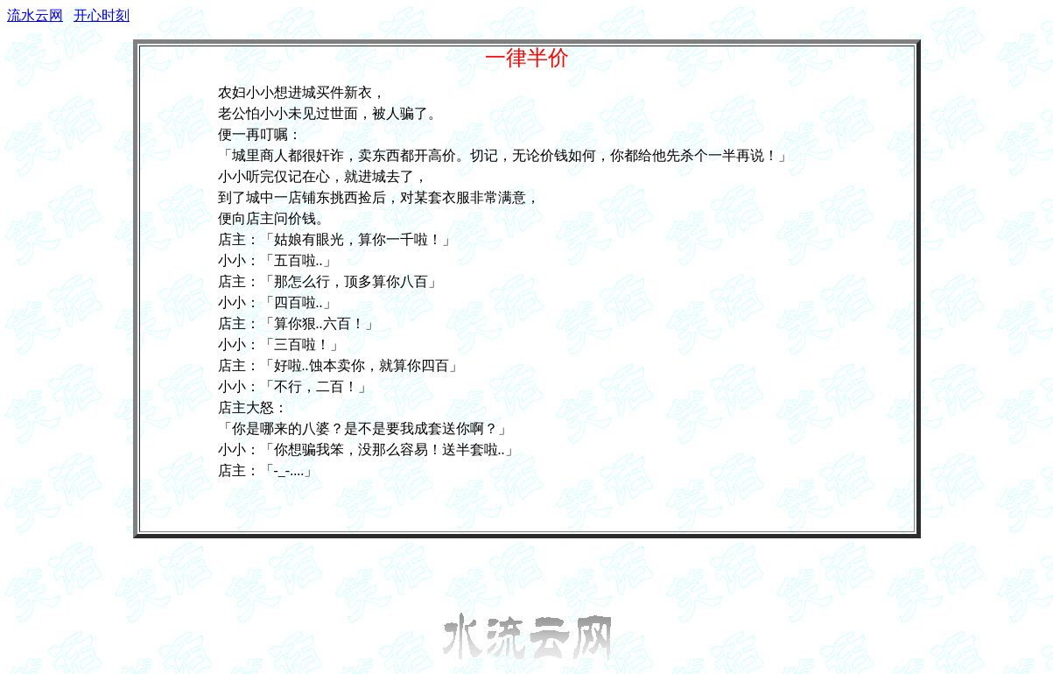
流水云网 (35, 15)
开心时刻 (102, 15)
